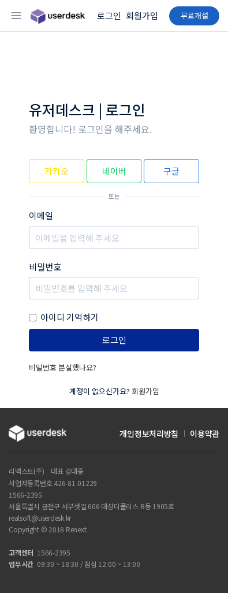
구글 (171, 171)
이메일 (41, 215)
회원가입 (142, 15)
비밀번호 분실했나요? (62, 367)
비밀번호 (45, 267)
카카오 (56, 171)
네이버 (114, 171)
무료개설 (194, 15)
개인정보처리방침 (148, 433)
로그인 (109, 15)
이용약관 (204, 433)
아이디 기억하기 (69, 317)
